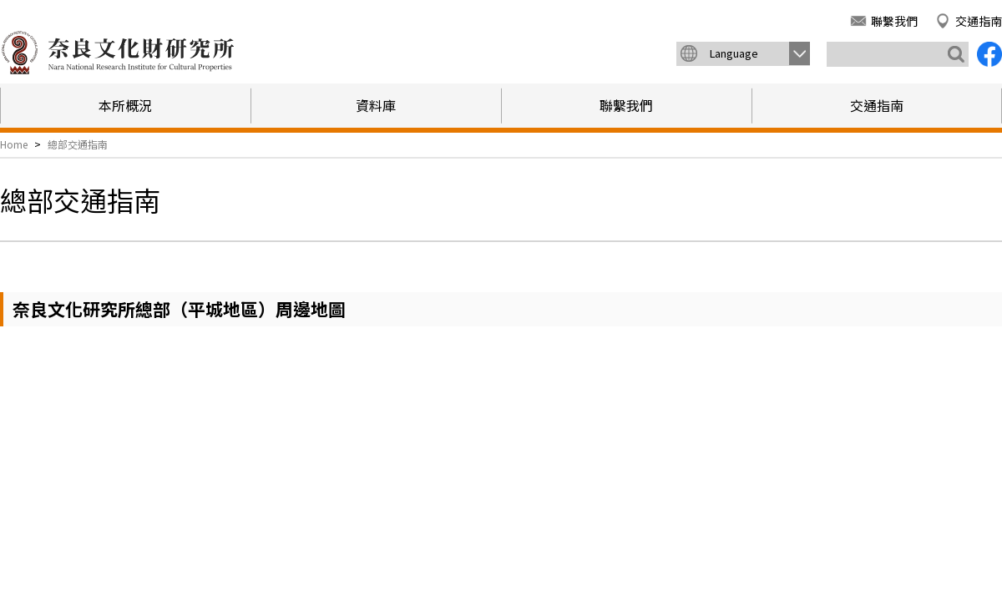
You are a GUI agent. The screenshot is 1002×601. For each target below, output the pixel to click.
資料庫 (376, 105)
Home (14, 144)
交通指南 (978, 21)
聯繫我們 (894, 21)
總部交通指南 (78, 144)
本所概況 (125, 105)
